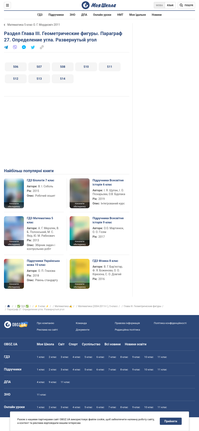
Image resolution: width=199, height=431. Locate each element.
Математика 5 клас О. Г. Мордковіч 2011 (33, 24)
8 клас (124, 356)
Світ (61, 344)
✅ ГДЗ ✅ (23, 306)
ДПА (84, 14)
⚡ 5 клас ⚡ (42, 306)
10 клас (148, 356)
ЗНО (72, 14)
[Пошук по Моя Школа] (186, 5)
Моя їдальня (137, 14)
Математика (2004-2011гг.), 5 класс (98, 306)
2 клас (53, 356)
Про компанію (45, 323)
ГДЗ (40, 14)
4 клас (76, 356)
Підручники (56, 14)
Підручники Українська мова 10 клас (43, 263)
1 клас (41, 356)
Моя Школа (45, 344)
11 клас (162, 356)
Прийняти (170, 421)
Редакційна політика (127, 329)
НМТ (120, 14)
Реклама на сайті (47, 329)
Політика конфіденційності (170, 323)
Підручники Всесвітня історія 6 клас (108, 182)
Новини (157, 14)
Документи (82, 329)
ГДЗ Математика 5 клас (40, 220)
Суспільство (91, 344)
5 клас (88, 356)
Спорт (73, 344)
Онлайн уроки (102, 14)
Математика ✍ (63, 306)
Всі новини (112, 344)
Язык (170, 5)
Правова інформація (127, 323)
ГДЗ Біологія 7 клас (40, 180)
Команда (81, 323)
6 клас (100, 356)
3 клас (64, 356)
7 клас (112, 356)
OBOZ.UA (11, 344)
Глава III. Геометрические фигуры (142, 306)
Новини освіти (135, 344)
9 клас (136, 356)
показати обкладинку (14, 205)
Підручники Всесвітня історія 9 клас (108, 220)
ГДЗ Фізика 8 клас (105, 261)
